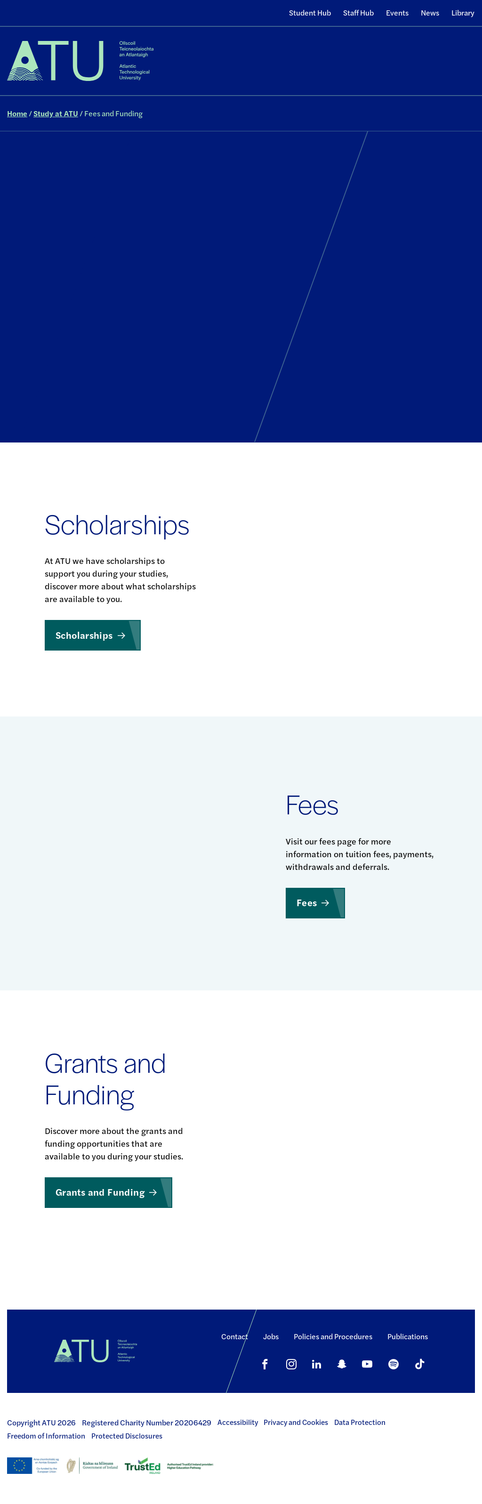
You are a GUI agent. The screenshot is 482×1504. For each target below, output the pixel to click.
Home (17, 113)
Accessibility (237, 1422)
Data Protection (360, 1422)
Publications (407, 1336)
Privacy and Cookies (296, 1422)
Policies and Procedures (333, 1336)
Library (462, 12)
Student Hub (310, 12)
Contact (234, 1336)
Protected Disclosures (126, 1436)
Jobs (271, 1336)
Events (397, 12)
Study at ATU (55, 113)
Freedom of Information (46, 1436)
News (430, 12)
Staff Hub (358, 12)
